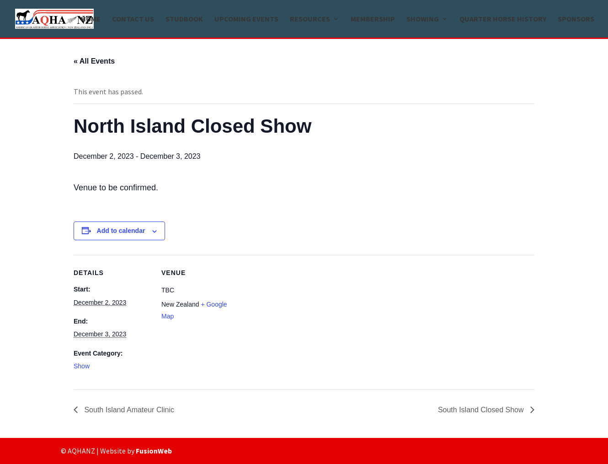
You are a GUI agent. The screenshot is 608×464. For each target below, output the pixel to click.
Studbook (184, 19)
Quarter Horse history (502, 19)
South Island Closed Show (482, 410)
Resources (310, 19)
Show (82, 366)
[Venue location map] (297, 318)
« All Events (94, 61)
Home (91, 19)
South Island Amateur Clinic (128, 410)
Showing (422, 19)
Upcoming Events (246, 19)
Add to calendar (121, 230)
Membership (373, 19)
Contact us (133, 19)
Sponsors (576, 19)
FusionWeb (154, 450)
